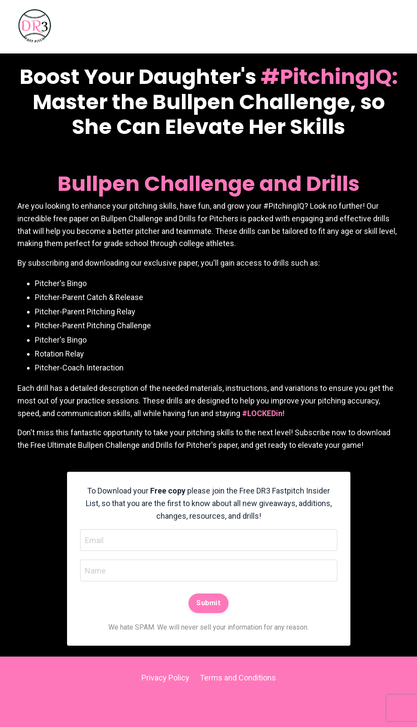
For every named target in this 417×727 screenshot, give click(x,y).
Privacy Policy (165, 677)
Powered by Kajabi (374, 704)
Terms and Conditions (238, 677)
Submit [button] (208, 603)
